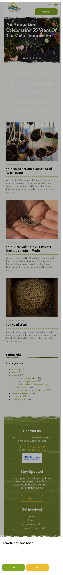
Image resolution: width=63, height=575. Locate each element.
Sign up (32, 498)
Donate (32, 516)
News (14, 375)
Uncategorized (19, 399)
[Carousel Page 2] (27, 58)
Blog (14, 372)
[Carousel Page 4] (33, 58)
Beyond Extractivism (27, 378)
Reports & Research (21, 393)
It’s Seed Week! (17, 325)
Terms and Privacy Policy (32, 528)
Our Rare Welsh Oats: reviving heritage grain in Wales (28, 249)
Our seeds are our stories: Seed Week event (29, 171)
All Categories (18, 369)
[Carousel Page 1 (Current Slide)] (24, 58)
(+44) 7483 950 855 (34, 446)
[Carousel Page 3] (30, 58)
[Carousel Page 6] (40, 58)
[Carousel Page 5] (37, 58)
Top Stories (17, 396)
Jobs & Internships (32, 524)
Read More (11, 192)
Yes (13, 567)
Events (32, 520)
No (37, 567)
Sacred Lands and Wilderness (31, 390)
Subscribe (13, 355)
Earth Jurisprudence (27, 381)
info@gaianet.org (35, 450)
